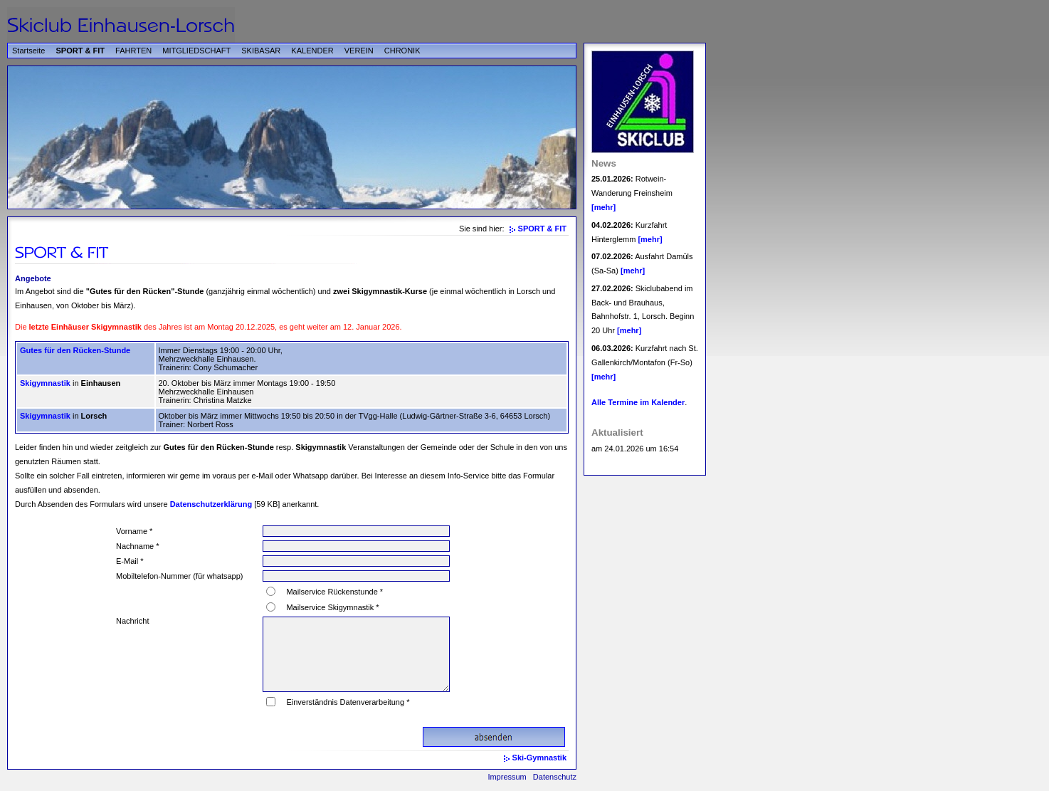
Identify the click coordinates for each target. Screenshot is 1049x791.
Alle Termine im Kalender (638, 402)
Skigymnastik (45, 383)
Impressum (506, 776)
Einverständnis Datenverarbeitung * (347, 702)
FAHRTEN (133, 50)
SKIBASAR (260, 50)
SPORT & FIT (80, 50)
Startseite (28, 50)
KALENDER (312, 50)
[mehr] (603, 207)
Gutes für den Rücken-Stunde (75, 350)
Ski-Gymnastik (539, 757)
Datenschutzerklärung (211, 504)
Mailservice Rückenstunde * (334, 591)
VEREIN (359, 50)
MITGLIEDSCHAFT (196, 50)
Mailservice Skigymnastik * (332, 607)
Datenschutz (554, 776)
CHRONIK (402, 50)
